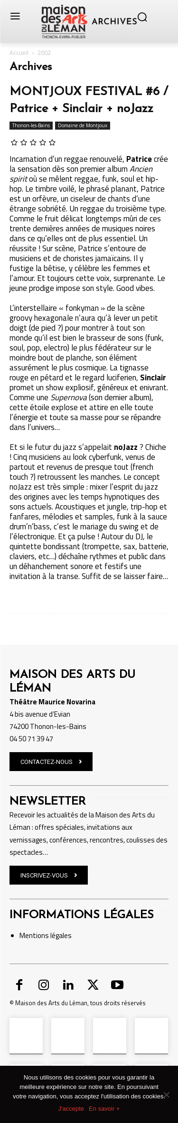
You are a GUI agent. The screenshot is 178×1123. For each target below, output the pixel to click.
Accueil (18, 53)
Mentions (34, 935)
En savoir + (104, 1108)
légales (60, 935)
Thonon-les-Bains (31, 125)
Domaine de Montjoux (82, 125)
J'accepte (71, 1108)
